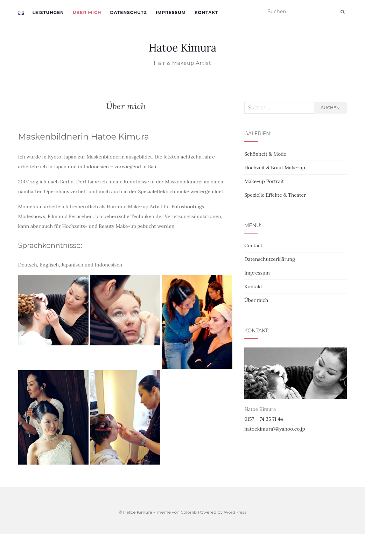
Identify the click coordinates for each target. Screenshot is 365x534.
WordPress (235, 512)
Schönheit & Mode (265, 154)
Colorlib (189, 512)
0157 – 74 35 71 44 (263, 419)
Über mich (87, 12)
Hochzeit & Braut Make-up (274, 167)
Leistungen (48, 12)
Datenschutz (128, 12)
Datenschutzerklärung (269, 259)
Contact (253, 245)
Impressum (171, 12)
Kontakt (206, 12)
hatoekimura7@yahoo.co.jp (274, 429)
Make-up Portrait (264, 181)
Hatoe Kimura (183, 47)
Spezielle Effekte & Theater (275, 195)
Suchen (330, 107)
